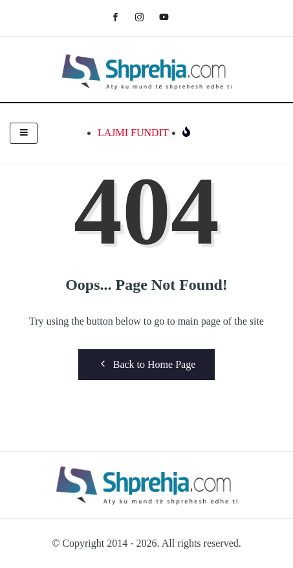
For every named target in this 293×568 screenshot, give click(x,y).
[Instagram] (146, 16)
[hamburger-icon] (24, 133)
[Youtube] (170, 16)
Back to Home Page (147, 364)
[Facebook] (122, 16)
